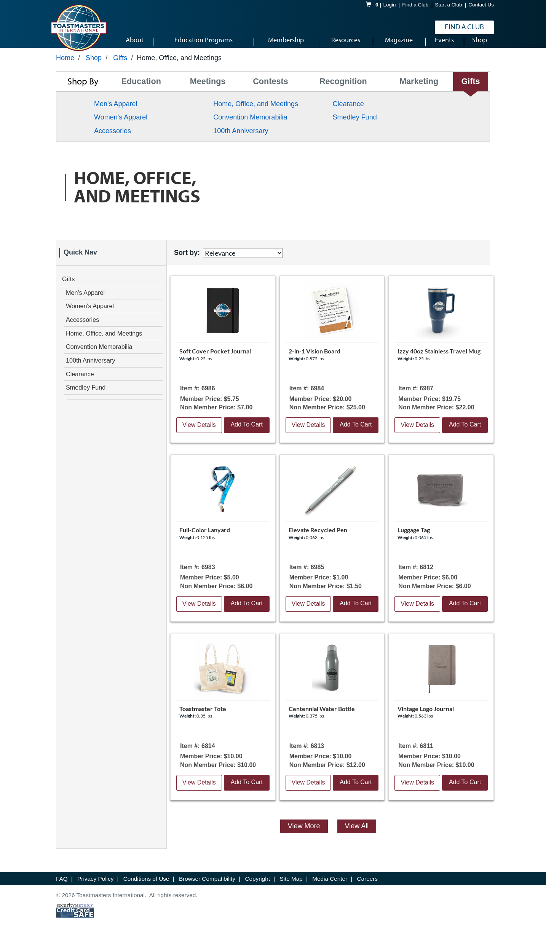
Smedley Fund (355, 127)
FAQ (62, 888)
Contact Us (481, 5)
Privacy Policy (96, 888)
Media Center (330, 888)
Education (141, 91)
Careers (367, 888)
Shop (94, 67)
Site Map (291, 888)
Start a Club (448, 5)
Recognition (343, 91)
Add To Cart (247, 434)
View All (357, 835)
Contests (270, 91)
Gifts (120, 67)
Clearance (348, 113)
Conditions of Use (147, 888)
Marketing (418, 91)
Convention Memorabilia (250, 127)
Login (389, 5)
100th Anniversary (240, 140)
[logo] (78, 28)
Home (65, 67)
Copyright (258, 888)
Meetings (208, 91)
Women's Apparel (120, 127)
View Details (199, 434)
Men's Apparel (115, 113)
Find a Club (415, 5)
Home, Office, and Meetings (255, 113)
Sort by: (187, 262)
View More (304, 835)
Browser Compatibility (208, 888)
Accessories (112, 140)
